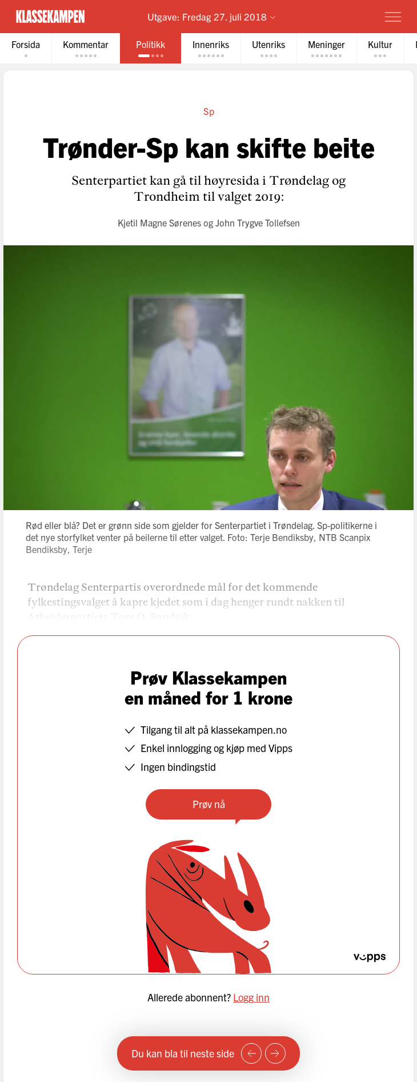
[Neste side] (275, 1053)
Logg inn (251, 997)
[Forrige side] (251, 1053)
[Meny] (393, 16)
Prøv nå (209, 803)
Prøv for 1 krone (326, 16)
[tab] (25, 48)
